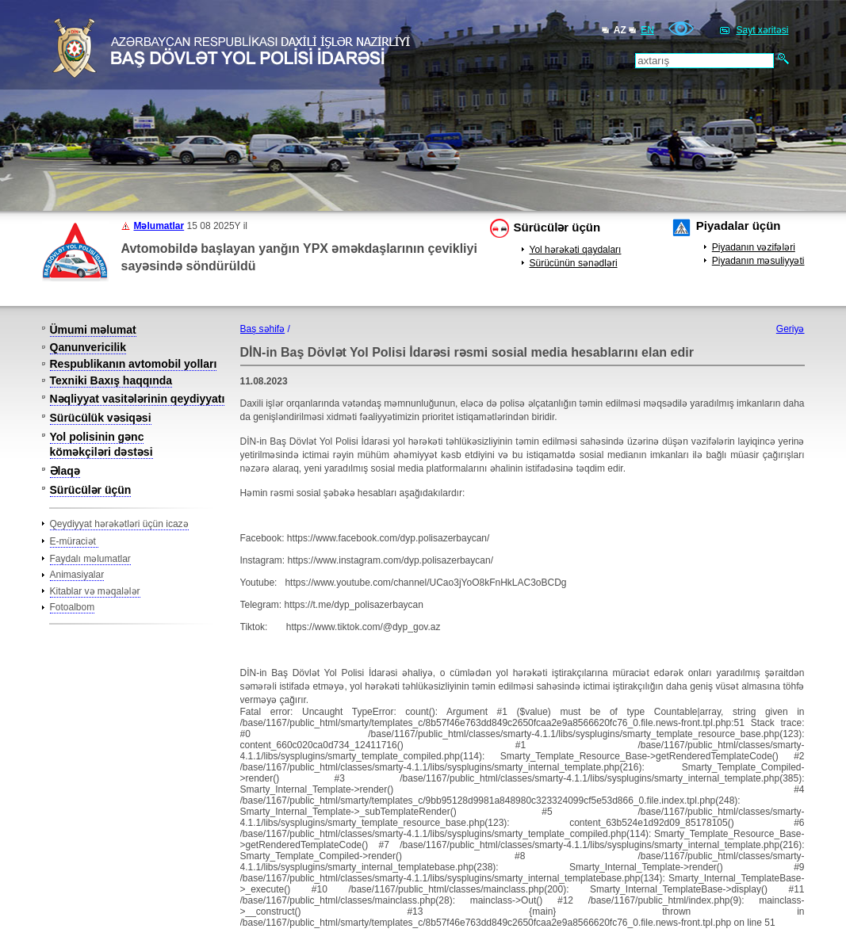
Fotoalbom (72, 607)
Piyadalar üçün (738, 225)
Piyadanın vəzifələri (753, 247)
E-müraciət (74, 541)
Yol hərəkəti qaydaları (576, 249)
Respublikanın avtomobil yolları (133, 363)
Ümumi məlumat (93, 329)
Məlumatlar (159, 225)
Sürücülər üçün (557, 227)
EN (647, 30)
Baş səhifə (262, 328)
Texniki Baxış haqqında (111, 380)
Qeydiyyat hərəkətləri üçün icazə (119, 523)
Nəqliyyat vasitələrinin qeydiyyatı (137, 398)
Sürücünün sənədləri (574, 263)
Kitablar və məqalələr (95, 591)
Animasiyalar (77, 574)
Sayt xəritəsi (762, 30)
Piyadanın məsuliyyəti (758, 260)
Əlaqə (65, 470)
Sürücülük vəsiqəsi (100, 417)
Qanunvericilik (88, 347)
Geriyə (790, 328)
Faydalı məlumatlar (90, 558)
